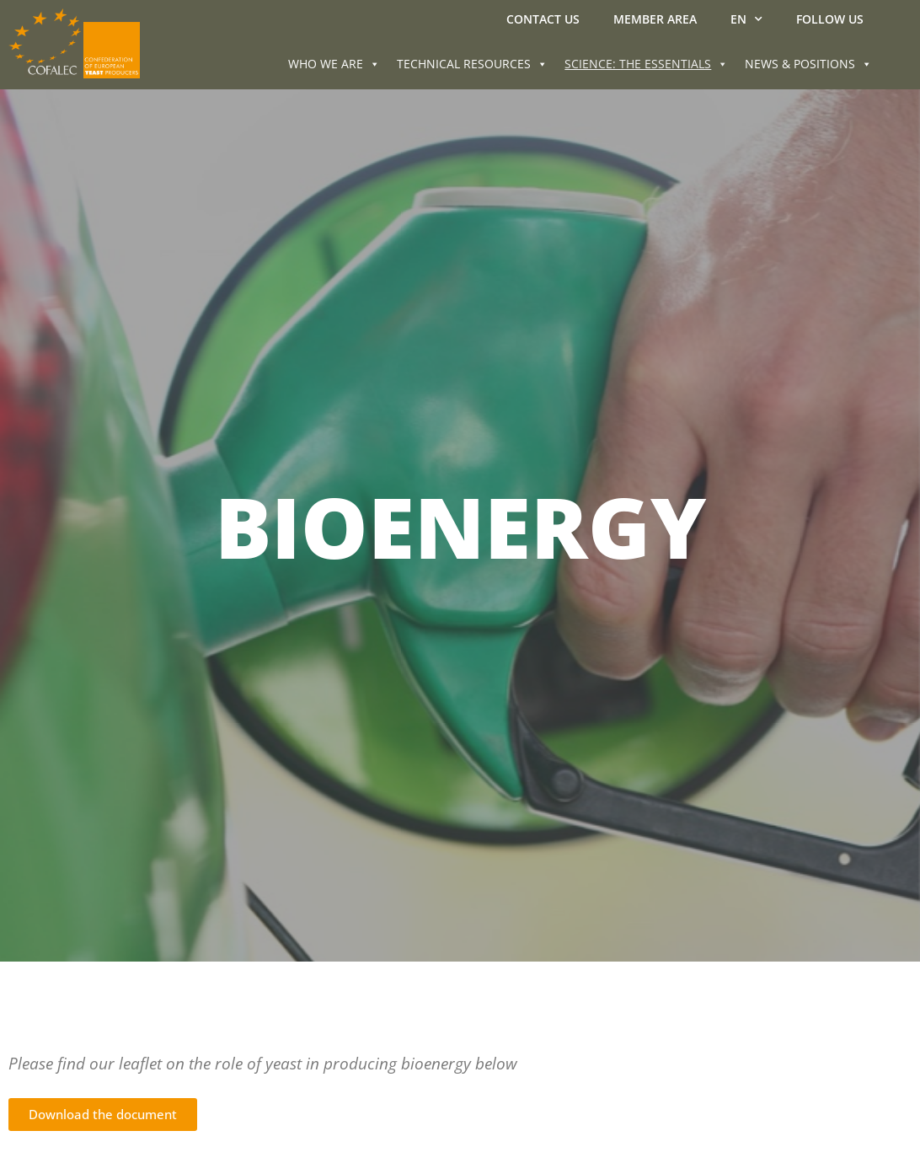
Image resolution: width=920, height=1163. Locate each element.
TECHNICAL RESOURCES (472, 64)
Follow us (830, 19)
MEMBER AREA (655, 19)
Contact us (543, 19)
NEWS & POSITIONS (808, 64)
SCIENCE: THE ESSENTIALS (646, 64)
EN (746, 19)
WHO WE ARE (334, 64)
